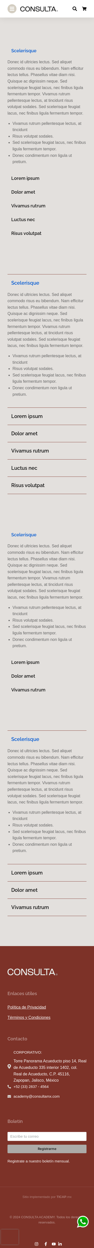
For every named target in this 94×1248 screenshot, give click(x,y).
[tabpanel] (47, 112)
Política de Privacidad (27, 1007)
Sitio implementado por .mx (47, 1197)
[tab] (47, 51)
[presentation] (9, 1236)
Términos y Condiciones (29, 1017)
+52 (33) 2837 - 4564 (31, 1086)
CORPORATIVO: (28, 1052)
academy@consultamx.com (37, 1096)
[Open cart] (84, 9)
